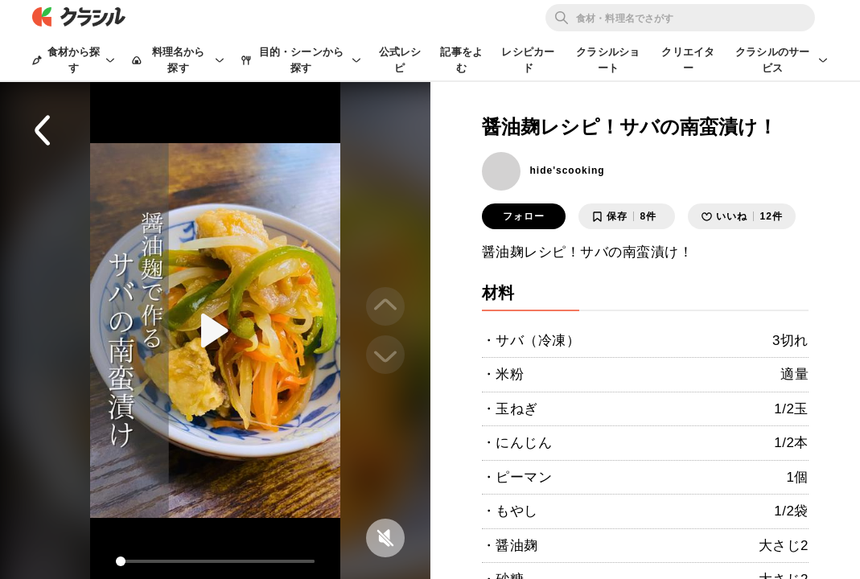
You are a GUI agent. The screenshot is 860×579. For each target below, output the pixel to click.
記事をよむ (461, 60)
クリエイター (687, 60)
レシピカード (527, 60)
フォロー (524, 216)
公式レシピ (400, 60)
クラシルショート (608, 60)
